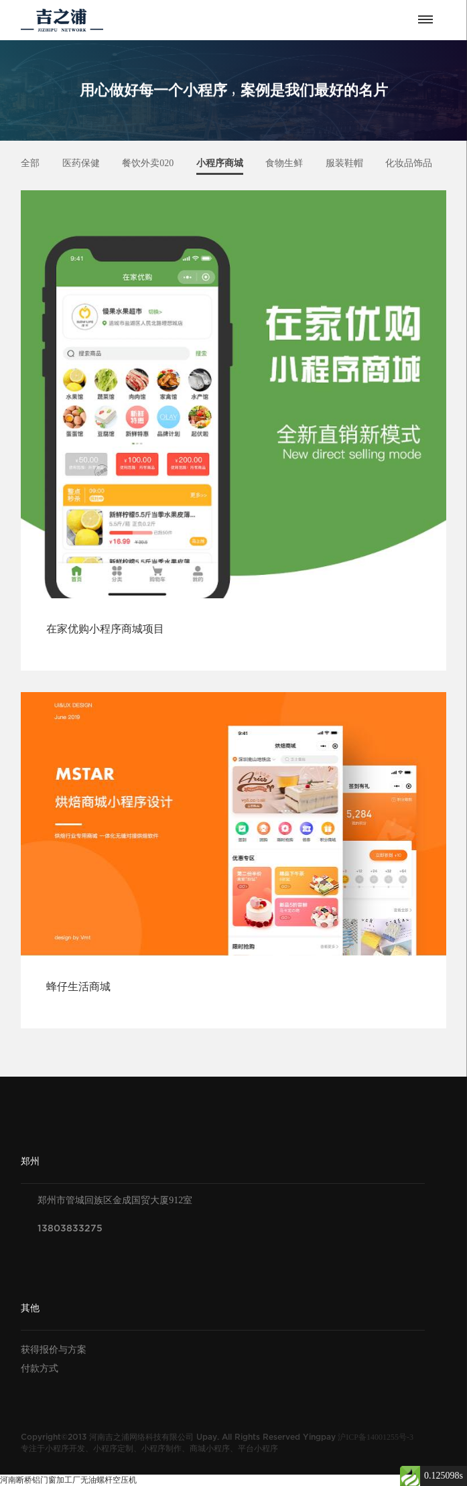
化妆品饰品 (408, 163)
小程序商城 (219, 163)
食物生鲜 (284, 163)
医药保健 (81, 163)
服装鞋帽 (344, 163)
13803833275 (70, 1228)
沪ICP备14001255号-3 (375, 1437)
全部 (30, 163)
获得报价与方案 (53, 1350)
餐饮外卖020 (148, 163)
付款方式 (39, 1368)
